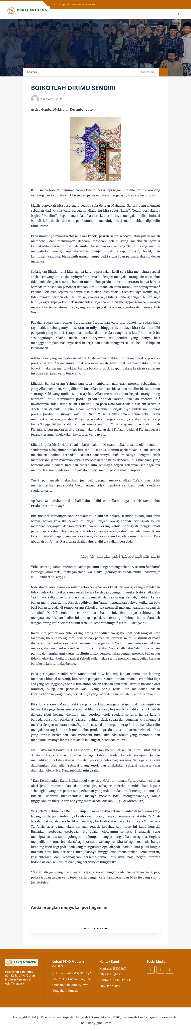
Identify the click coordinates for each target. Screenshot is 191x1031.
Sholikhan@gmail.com (95, 1023)
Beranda (32, 71)
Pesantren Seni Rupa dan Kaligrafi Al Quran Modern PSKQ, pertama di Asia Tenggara (99, 1017)
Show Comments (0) (95, 928)
